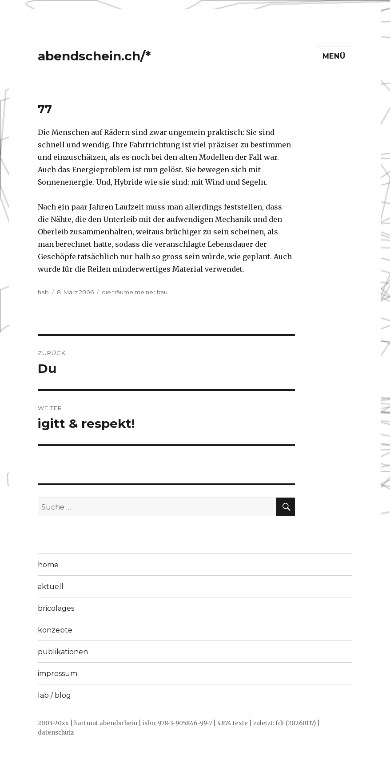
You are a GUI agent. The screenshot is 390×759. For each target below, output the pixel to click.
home (48, 565)
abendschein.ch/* (94, 55)
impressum (57, 673)
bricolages (56, 608)
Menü (334, 56)
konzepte (55, 630)
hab (43, 292)
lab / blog (54, 695)
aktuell (51, 586)
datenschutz (56, 732)
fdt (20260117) (295, 723)
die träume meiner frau (134, 292)
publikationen (63, 652)
